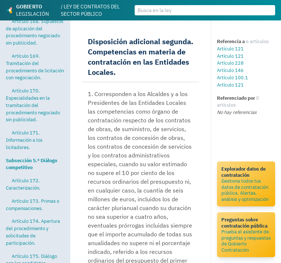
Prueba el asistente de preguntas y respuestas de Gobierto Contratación (246, 234)
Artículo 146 (230, 70)
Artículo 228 (230, 63)
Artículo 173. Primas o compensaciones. (32, 204)
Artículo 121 (230, 48)
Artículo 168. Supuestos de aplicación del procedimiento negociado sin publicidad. (34, 32)
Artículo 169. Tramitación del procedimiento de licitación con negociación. (35, 67)
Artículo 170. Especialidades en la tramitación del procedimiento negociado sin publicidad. (33, 105)
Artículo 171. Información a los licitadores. (24, 139)
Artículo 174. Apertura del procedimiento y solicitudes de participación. (33, 232)
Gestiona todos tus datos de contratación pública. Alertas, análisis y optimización (246, 183)
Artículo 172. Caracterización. (23, 184)
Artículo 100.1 (232, 77)
